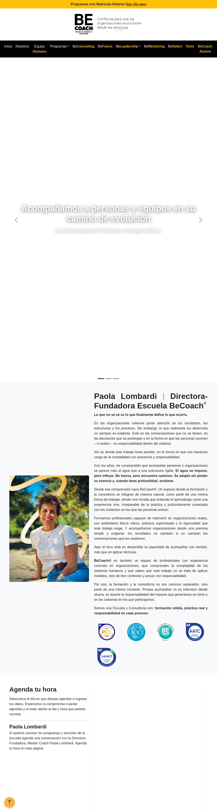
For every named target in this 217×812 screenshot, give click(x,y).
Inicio (8, 46)
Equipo (39, 49)
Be (83, 46)
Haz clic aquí (136, 4)
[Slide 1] (101, 378)
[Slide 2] (108, 378)
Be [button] (127, 46)
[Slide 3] (116, 378)
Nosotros (22, 46)
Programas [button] (58, 46)
